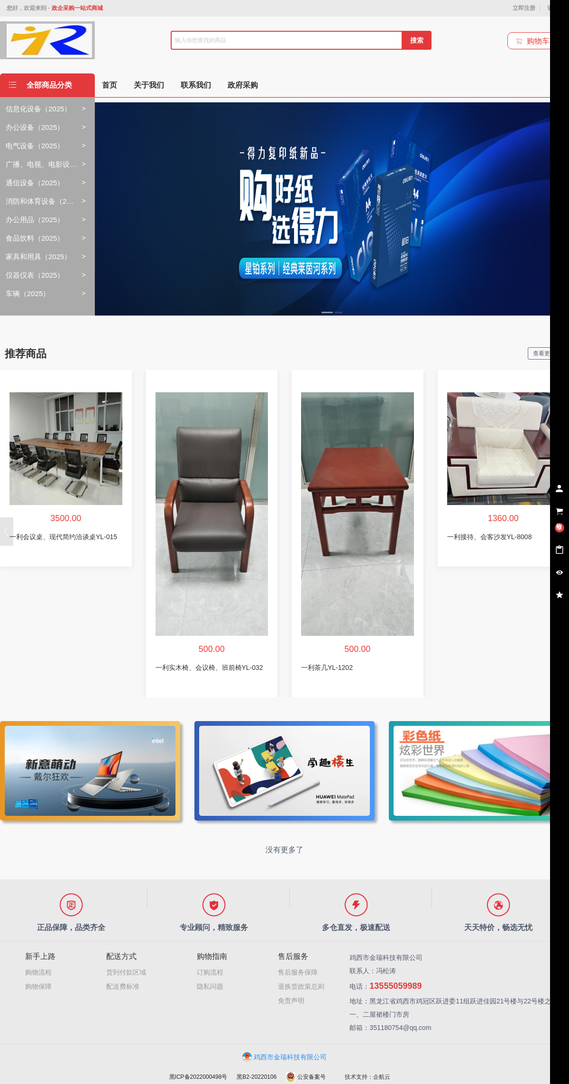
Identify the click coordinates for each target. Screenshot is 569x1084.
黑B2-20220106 (256, 1077)
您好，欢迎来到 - (55, 8)
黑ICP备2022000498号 (198, 1077)
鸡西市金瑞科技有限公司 (284, 1057)
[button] (6, 531)
